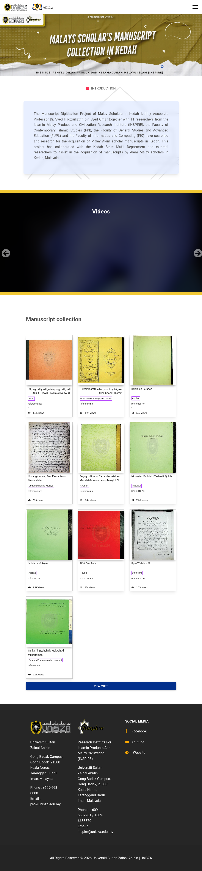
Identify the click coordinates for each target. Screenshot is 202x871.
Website (135, 753)
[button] (5, 249)
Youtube (134, 742)
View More (101, 686)
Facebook (136, 731)
